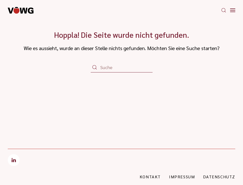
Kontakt (150, 176)
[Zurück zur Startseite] (20, 10)
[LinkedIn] (14, 160)
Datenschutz (219, 176)
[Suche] (122, 67)
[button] (223, 10)
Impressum (182, 176)
